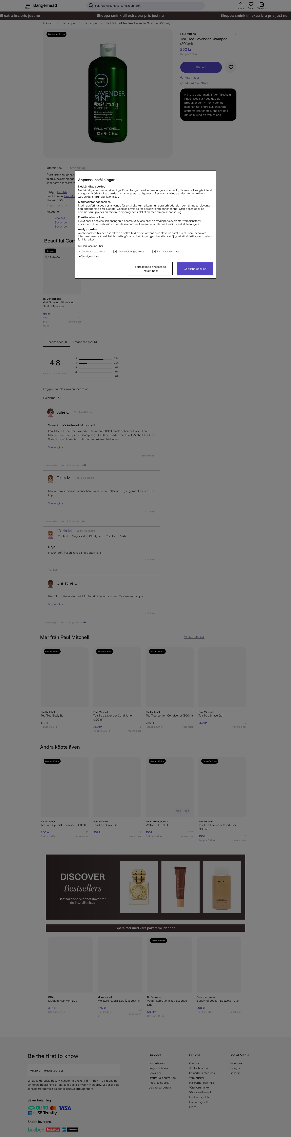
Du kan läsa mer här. (91, 246)
